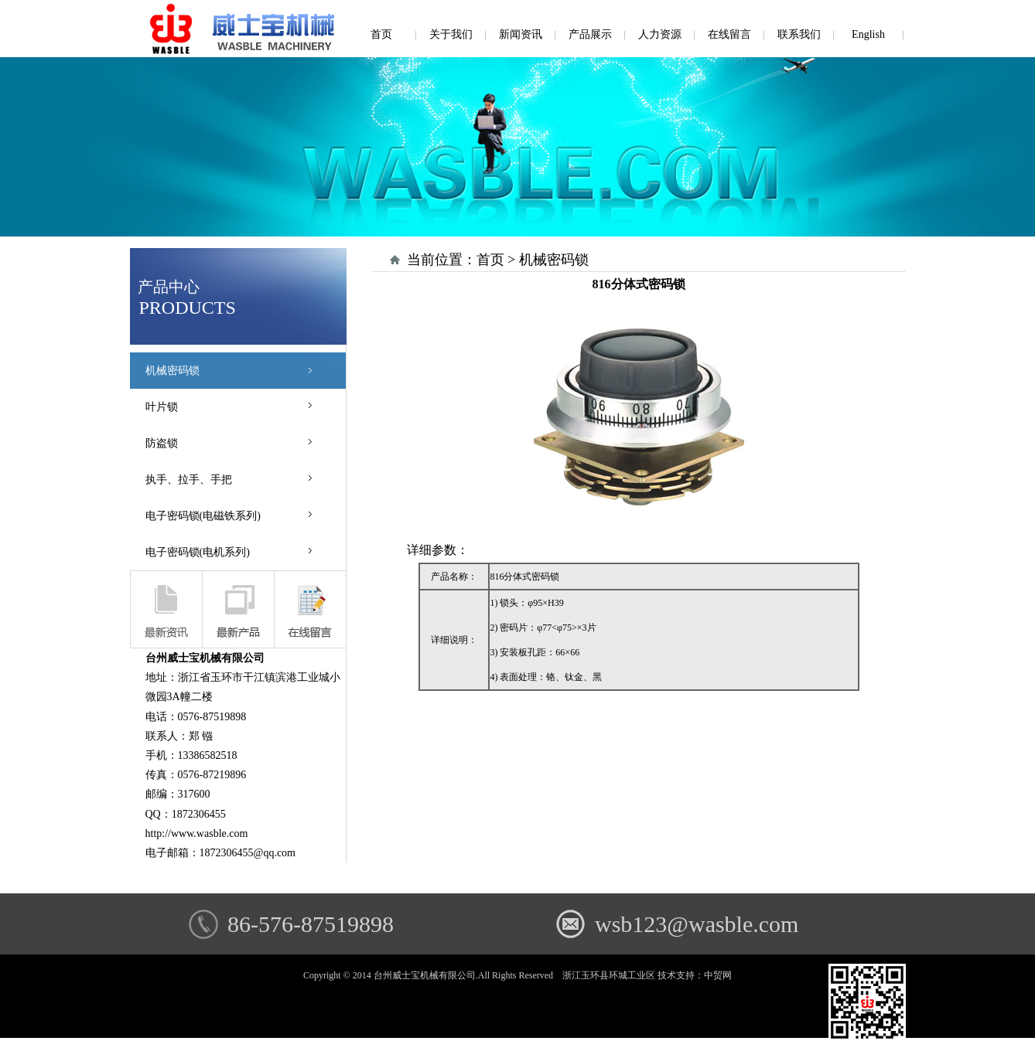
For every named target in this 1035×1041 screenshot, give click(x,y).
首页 (381, 34)
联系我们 (799, 34)
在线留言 (729, 34)
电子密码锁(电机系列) (197, 552)
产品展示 (590, 34)
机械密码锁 (172, 370)
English (868, 34)
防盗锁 (161, 443)
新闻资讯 (520, 34)
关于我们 (451, 34)
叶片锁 (161, 407)
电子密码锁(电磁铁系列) (203, 516)
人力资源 (659, 34)
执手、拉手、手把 (188, 479)
